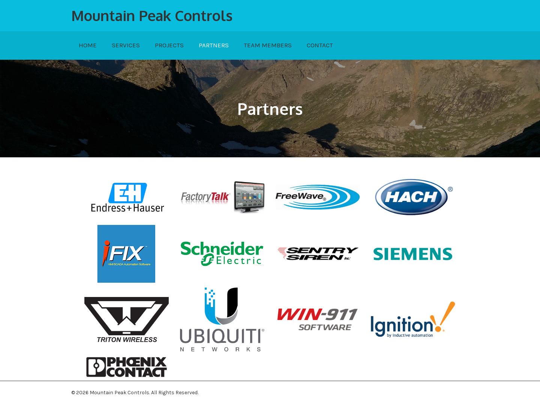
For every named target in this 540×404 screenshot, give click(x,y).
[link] (87, 45)
